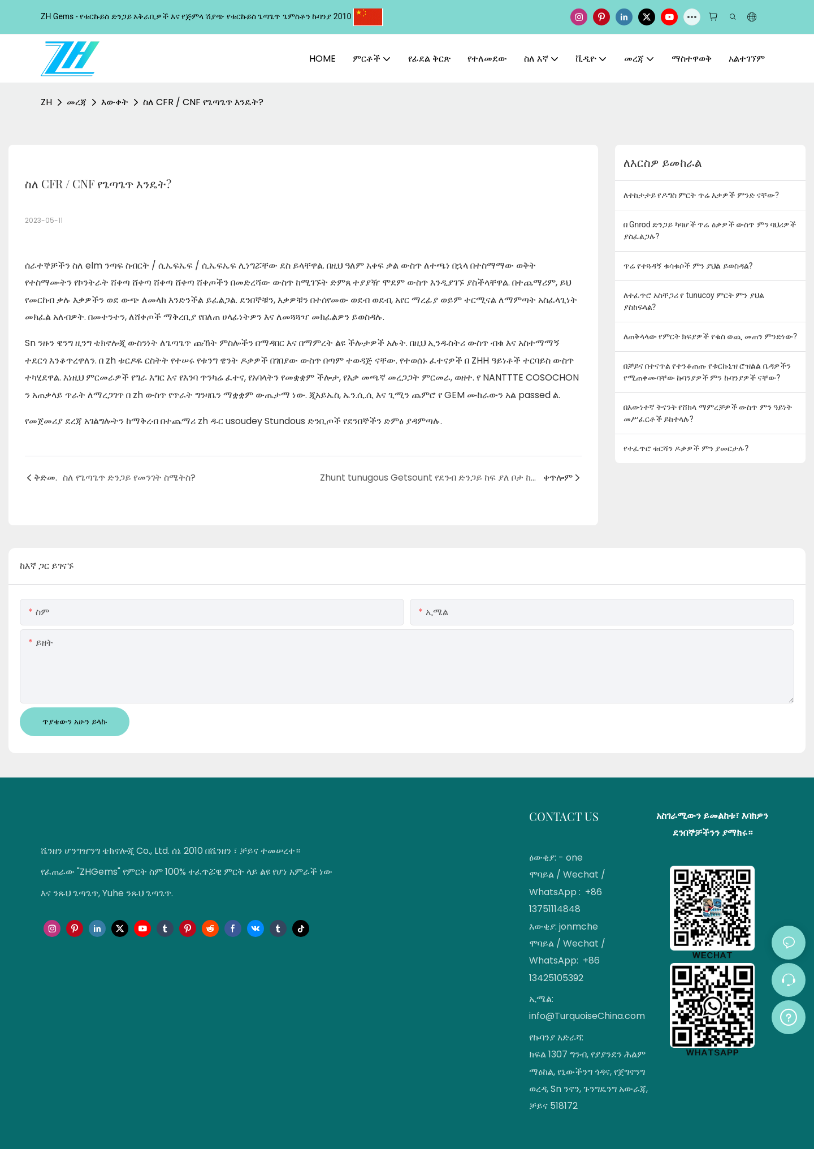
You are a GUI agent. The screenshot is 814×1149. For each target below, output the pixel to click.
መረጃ (76, 102)
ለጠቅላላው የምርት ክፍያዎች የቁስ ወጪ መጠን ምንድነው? (710, 336)
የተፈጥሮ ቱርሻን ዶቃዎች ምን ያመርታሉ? (686, 448)
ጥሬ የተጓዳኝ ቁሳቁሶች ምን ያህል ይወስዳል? (688, 265)
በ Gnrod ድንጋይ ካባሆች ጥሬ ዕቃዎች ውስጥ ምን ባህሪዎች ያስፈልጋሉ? (710, 230)
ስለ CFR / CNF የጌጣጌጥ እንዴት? (203, 102)
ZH (46, 102)
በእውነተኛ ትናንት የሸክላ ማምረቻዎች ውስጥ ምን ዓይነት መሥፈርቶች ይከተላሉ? (708, 413)
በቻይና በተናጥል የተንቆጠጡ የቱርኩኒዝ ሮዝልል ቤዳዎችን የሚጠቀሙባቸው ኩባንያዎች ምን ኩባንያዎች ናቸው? (707, 371)
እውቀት (114, 102)
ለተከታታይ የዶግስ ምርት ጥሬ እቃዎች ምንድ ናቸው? (701, 195)
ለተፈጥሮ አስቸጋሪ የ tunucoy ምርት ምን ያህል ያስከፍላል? (694, 301)
